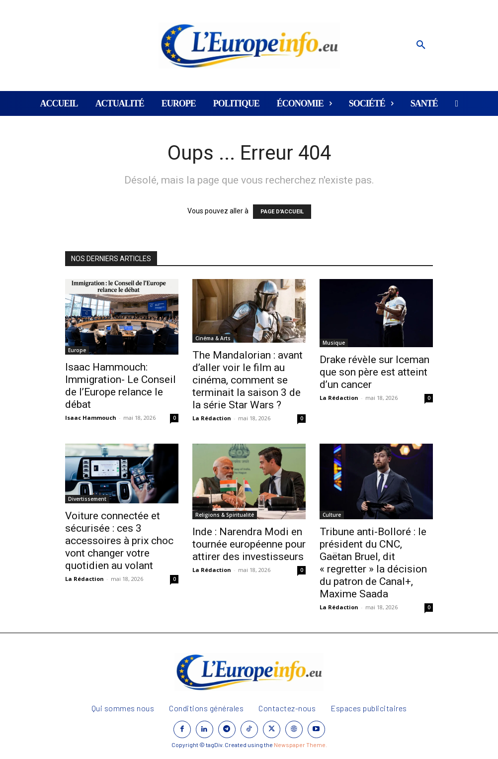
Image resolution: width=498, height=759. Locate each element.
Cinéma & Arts (213, 338)
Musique (334, 342)
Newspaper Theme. (300, 744)
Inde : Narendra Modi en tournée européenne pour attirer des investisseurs (249, 544)
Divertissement (87, 498)
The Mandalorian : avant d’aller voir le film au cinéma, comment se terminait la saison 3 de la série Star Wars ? (247, 380)
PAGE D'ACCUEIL (282, 211)
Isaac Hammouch (90, 417)
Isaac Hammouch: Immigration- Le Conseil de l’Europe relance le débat (120, 385)
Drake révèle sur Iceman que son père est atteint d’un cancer (374, 372)
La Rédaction (211, 418)
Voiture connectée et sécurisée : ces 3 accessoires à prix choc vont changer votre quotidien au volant (119, 540)
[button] (421, 45)
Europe (77, 350)
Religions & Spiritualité (224, 514)
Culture (332, 514)
